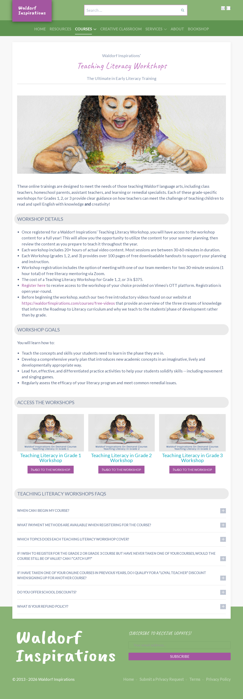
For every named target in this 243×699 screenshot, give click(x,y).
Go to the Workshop (50, 469)
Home (128, 679)
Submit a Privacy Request (160, 679)
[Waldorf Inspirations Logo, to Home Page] (32, 11)
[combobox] (108, 10)
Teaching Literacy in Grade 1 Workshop (50, 457)
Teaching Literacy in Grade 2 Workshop (121, 457)
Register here (34, 285)
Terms (193, 679)
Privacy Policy (216, 679)
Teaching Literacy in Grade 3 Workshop (192, 457)
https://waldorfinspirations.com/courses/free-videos (68, 303)
